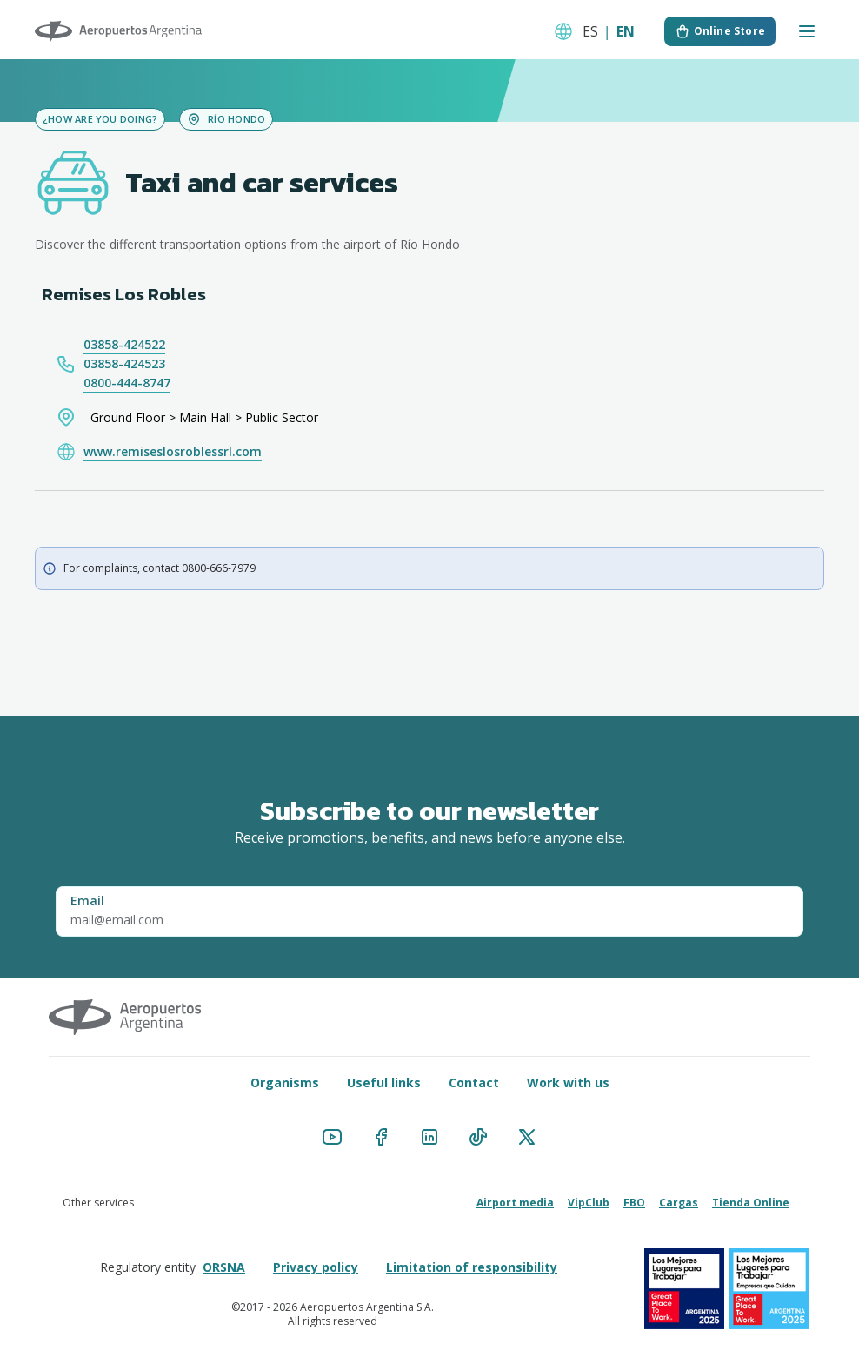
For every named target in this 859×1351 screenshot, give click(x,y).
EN (625, 31)
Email (87, 900)
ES (590, 31)
